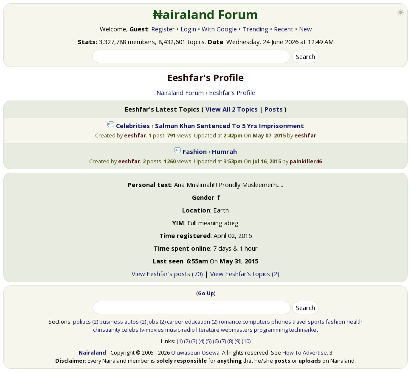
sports (316, 321)
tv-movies (152, 329)
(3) (194, 341)
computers (256, 321)
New (305, 29)
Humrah (224, 151)
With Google (219, 29)
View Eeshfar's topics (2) (244, 273)
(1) (180, 341)
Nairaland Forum (180, 92)
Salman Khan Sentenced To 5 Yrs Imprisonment (229, 125)
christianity (106, 329)
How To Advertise (304, 352)
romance (230, 321)
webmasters (237, 329)
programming (271, 329)
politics (82, 321)
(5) (208, 341)
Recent (283, 29)
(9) (237, 341)
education (197, 321)
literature (208, 329)
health (354, 321)
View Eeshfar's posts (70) (167, 273)
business (111, 321)
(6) (216, 341)
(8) (230, 341)
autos (131, 321)
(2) (95, 321)
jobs (152, 321)
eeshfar (135, 135)
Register (163, 29)
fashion (335, 321)
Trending (255, 29)
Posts (274, 109)
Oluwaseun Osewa (195, 352)
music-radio (180, 329)
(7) (223, 341)
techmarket (303, 329)
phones (281, 321)
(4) (201, 341)
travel (300, 321)
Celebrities (133, 125)
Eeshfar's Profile (232, 92)
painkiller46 (306, 161)
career (175, 321)
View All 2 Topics (232, 109)
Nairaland (92, 352)
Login (188, 29)
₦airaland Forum (206, 14)
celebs (129, 329)
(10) (246, 341)
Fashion (195, 151)
